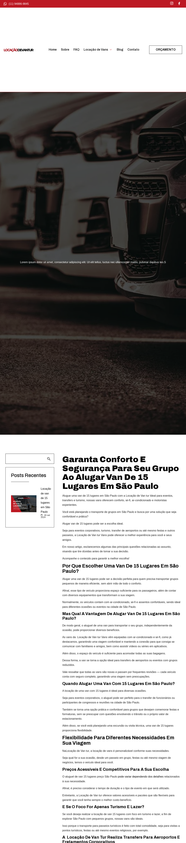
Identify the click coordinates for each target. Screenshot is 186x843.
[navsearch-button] (29, 459)
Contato (133, 49)
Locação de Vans (98, 49)
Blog (120, 49)
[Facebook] (179, 3)
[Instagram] (171, 3)
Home (53, 49)
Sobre (65, 49)
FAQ (76, 49)
